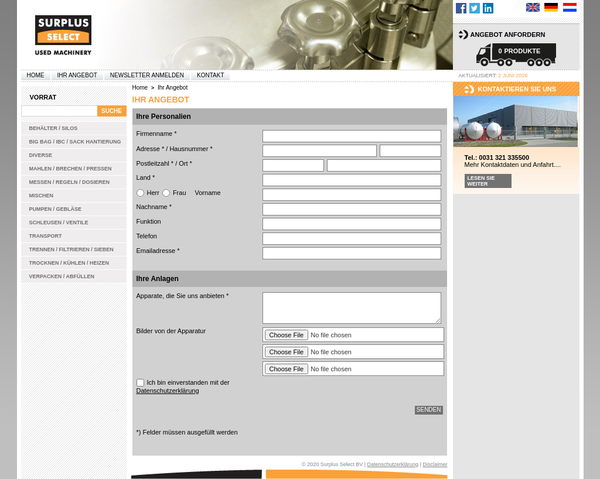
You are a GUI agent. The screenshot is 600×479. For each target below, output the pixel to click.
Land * (146, 177)
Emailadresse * (158, 250)
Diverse (41, 155)
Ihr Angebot (77, 75)
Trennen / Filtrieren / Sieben (71, 249)
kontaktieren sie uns (517, 89)
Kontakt (210, 75)
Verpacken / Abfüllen (62, 276)
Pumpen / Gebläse (55, 209)
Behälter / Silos (53, 128)
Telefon (147, 236)
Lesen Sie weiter (481, 181)
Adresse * (151, 148)
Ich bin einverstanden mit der (183, 386)
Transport (45, 236)
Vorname (208, 192)
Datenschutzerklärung (168, 390)
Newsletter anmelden (147, 75)
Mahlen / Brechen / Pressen (70, 169)
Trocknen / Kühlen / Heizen (69, 263)
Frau (179, 192)
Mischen (41, 196)
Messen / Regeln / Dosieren (69, 182)
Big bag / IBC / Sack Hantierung (75, 142)
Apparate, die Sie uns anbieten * (183, 295)
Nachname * (154, 206)
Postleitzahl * (155, 163)
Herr (153, 192)
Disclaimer (434, 464)
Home (36, 75)
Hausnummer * (190, 148)
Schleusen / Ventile (58, 222)
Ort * (185, 163)
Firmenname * (157, 133)
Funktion (149, 221)
